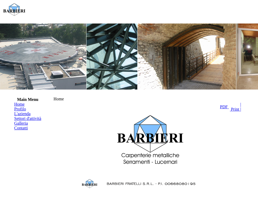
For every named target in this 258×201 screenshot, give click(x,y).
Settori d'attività (27, 118)
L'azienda (22, 113)
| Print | (235, 106)
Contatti (21, 128)
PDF (224, 107)
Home (19, 104)
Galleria (21, 123)
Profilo (20, 109)
